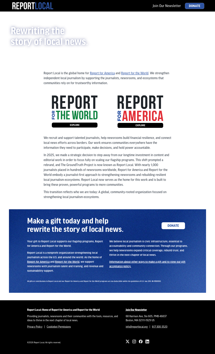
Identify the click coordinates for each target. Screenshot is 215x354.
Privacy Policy (34, 326)
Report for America (102, 73)
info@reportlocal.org (137, 326)
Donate (194, 6)
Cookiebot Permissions (59, 326)
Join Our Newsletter (167, 6)
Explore (75, 125)
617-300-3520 (159, 326)
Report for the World (134, 73)
